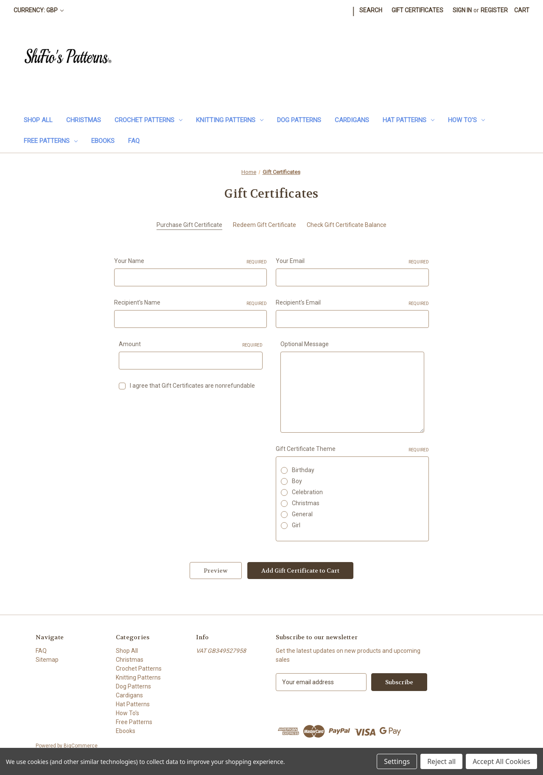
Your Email (352, 261)
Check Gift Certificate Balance (346, 224)
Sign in (462, 10)
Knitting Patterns (229, 120)
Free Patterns (51, 141)
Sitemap (47, 659)
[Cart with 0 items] (521, 10)
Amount (191, 344)
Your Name (190, 261)
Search (370, 10)
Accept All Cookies (501, 761)
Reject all (441, 761)
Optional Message (304, 344)
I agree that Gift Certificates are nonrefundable (192, 385)
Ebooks (103, 141)
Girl (296, 525)
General (302, 514)
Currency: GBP (39, 10)
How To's (466, 120)
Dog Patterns (299, 120)
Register (494, 10)
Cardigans (352, 120)
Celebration (307, 492)
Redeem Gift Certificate (264, 224)
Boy (297, 481)
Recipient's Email (352, 303)
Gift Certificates (417, 10)
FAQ (134, 141)
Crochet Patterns (148, 120)
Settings (397, 761)
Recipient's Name (190, 303)
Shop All (38, 120)
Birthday (303, 470)
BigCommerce (81, 746)
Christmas (83, 120)
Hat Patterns (408, 120)
